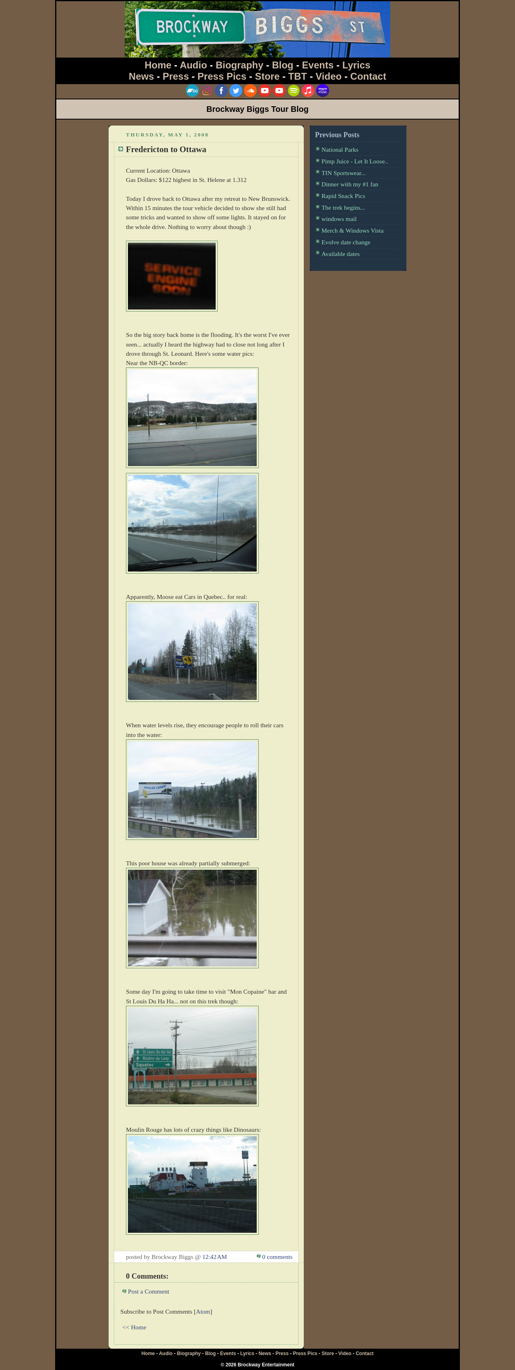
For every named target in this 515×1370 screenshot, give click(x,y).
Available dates (340, 253)
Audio (193, 65)
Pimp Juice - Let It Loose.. (354, 161)
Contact (368, 76)
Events (318, 65)
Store (267, 76)
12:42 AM (214, 1256)
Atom (203, 1311)
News (141, 76)
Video (328, 76)
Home (158, 65)
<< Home (134, 1327)
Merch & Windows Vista (352, 230)
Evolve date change (345, 242)
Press (176, 76)
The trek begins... (343, 207)
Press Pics (222, 76)
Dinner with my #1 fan (349, 184)
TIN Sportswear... (343, 172)
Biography (240, 65)
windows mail (339, 218)
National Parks (339, 149)
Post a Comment (148, 1291)
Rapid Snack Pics (343, 195)
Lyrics (356, 65)
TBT (297, 76)
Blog (282, 65)
